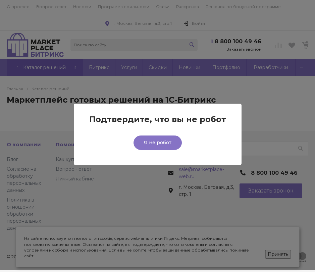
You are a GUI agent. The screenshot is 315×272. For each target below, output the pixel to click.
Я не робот (157, 143)
